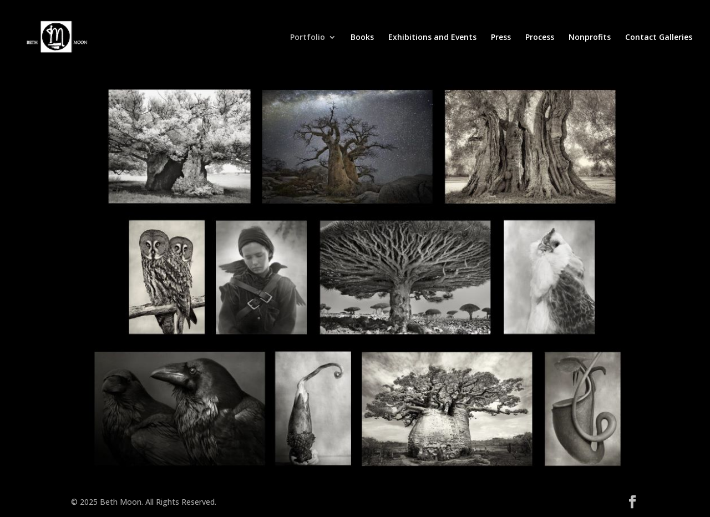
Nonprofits (590, 37)
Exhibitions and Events (432, 37)
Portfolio (307, 37)
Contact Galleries (658, 37)
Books (362, 37)
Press (501, 37)
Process (539, 37)
